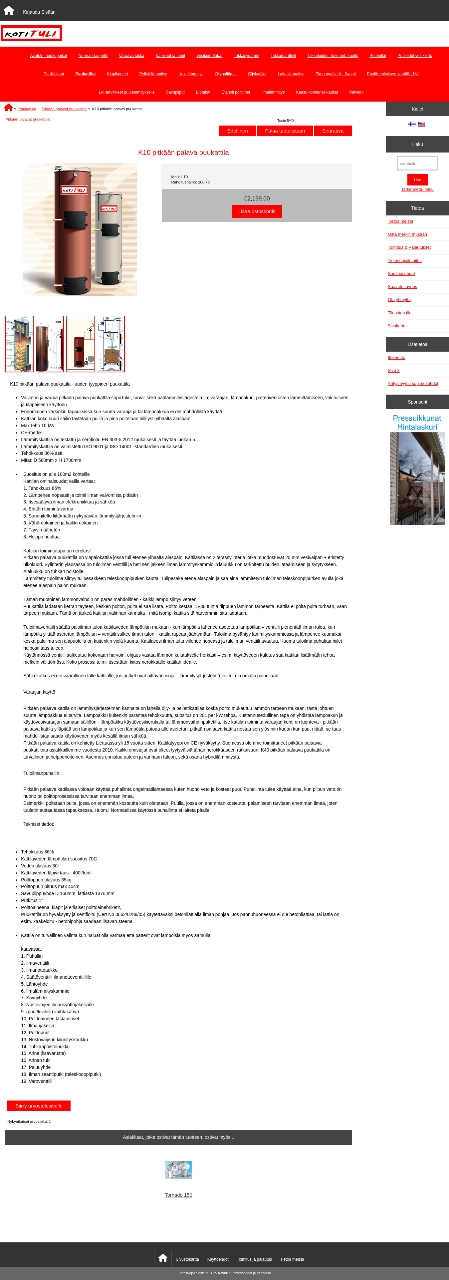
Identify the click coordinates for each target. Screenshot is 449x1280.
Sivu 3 (393, 370)
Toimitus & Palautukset (409, 247)
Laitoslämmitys (291, 74)
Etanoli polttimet (236, 92)
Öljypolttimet (226, 74)
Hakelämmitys (190, 74)
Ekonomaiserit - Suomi (336, 74)
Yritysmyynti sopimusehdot (413, 383)
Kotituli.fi (224, 1273)
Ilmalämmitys (273, 92)
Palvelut (356, 92)
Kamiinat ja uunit (170, 55)
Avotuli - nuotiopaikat (48, 55)
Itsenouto (396, 357)
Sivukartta (397, 325)
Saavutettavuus (402, 286)
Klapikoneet (117, 74)
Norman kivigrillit (93, 55)
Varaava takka (131, 55)
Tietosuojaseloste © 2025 (198, 1273)
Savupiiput (175, 92)
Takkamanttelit (283, 55)
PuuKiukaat (54, 74)
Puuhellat (377, 55)
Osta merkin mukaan (407, 234)
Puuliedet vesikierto (414, 55)
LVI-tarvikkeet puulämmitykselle (127, 92)
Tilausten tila (399, 312)
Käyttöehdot (218, 1259)
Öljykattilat (257, 74)
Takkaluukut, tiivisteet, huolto (333, 55)
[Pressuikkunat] (417, 470)
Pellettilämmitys (153, 74)
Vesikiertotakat (209, 55)
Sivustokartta (187, 1259)
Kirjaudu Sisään (39, 12)
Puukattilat (27, 109)
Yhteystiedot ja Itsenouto (252, 1273)
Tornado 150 (178, 1195)
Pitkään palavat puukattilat (64, 109)
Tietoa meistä (400, 221)
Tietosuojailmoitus (405, 260)
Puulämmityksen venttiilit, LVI (393, 74)
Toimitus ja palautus (254, 1259)
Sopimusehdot (401, 273)
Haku (417, 144)
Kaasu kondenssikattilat (317, 92)
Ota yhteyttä (399, 299)
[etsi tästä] (417, 163)
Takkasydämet (246, 55)
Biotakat (203, 92)
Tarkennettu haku (417, 189)
